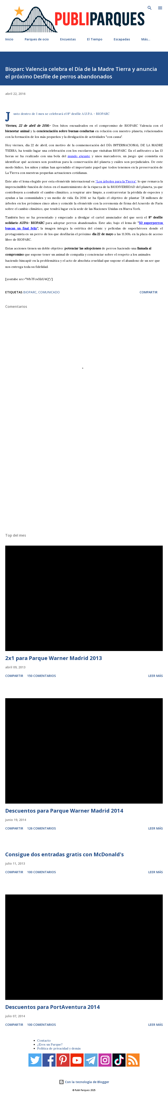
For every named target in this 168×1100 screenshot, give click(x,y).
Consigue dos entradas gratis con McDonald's (64, 854)
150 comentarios (41, 676)
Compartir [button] (149, 292)
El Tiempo (94, 39)
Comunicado (49, 292)
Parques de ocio (37, 39)
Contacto (44, 1040)
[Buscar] (149, 8)
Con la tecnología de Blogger (84, 1082)
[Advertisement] (84, 475)
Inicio (9, 39)
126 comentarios (41, 828)
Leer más (155, 676)
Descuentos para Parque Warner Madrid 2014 (64, 810)
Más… (145, 39)
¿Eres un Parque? (50, 1044)
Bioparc (30, 292)
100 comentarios (41, 872)
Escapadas (122, 39)
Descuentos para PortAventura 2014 (52, 1006)
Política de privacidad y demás (59, 1048)
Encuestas (68, 39)
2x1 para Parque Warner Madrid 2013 (53, 658)
